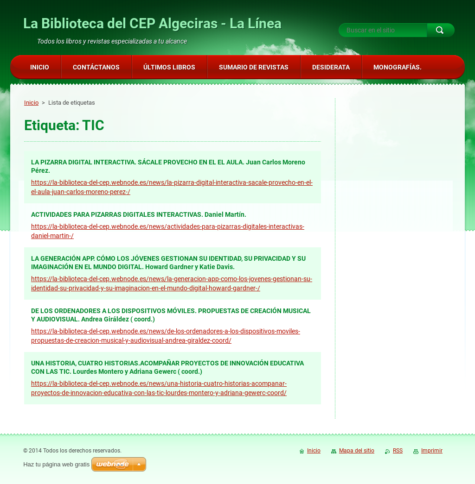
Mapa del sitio (356, 450)
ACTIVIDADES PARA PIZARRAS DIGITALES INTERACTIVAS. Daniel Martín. (138, 214)
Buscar (441, 30)
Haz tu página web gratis (56, 464)
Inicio (31, 102)
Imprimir (432, 450)
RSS (398, 450)
